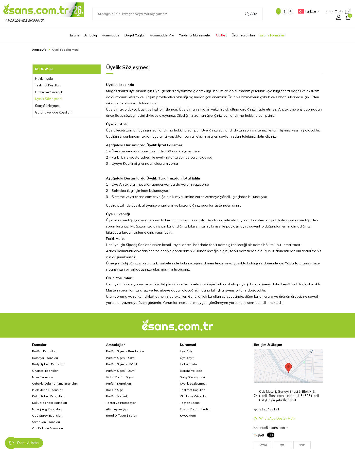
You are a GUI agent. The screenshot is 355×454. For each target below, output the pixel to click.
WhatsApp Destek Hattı (277, 418)
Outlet (221, 35)
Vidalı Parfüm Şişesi (120, 377)
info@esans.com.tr (274, 428)
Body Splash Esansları (48, 364)
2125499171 (269, 409)
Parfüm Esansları (44, 351)
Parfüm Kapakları (118, 383)
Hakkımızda (44, 79)
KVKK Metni (188, 415)
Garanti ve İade (191, 371)
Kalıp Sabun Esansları (48, 396)
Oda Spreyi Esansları (47, 415)
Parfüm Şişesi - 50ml (120, 358)
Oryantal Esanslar (45, 371)
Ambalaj (90, 35)
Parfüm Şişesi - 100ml (121, 364)
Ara (251, 14)
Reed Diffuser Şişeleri (121, 415)
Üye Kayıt (187, 358)
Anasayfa (39, 49)
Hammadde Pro (162, 35)
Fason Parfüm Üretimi (195, 409)
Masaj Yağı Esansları (47, 409)
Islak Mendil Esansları (47, 390)
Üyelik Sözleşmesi (48, 99)
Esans (74, 35)
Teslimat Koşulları (48, 85)
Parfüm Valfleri (116, 396)
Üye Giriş (186, 351)
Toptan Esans (190, 403)
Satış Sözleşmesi (47, 106)
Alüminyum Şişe (117, 409)
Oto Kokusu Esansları (47, 428)
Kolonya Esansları (45, 358)
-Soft (259, 435)
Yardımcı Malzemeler (195, 35)
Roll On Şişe (114, 390)
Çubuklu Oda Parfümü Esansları (55, 383)
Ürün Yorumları (243, 35)
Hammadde (111, 35)
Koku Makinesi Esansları (49, 403)
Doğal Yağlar (134, 35)
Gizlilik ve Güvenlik (49, 92)
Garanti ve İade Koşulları (53, 112)
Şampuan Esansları (46, 422)
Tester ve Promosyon (121, 403)
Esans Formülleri (272, 35)
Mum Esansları (42, 377)
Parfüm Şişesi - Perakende (125, 351)
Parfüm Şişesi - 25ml (120, 371)
